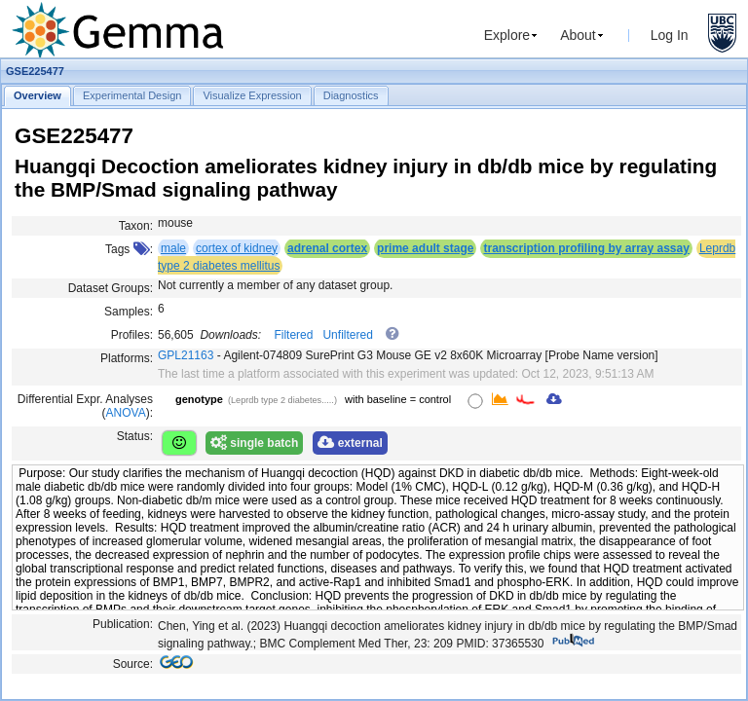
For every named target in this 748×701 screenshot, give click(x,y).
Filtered (293, 335)
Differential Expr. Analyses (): (85, 406)
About (578, 35)
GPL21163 (185, 355)
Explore (507, 35)
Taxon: (136, 226)
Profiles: (132, 335)
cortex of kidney (237, 248)
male (173, 248)
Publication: (123, 624)
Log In (670, 35)
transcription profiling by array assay (586, 248)
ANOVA (126, 413)
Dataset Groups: (110, 288)
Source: (133, 664)
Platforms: (126, 358)
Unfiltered (347, 335)
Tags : (129, 249)
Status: (135, 436)
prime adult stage (425, 248)
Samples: (128, 311)
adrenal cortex (327, 248)
